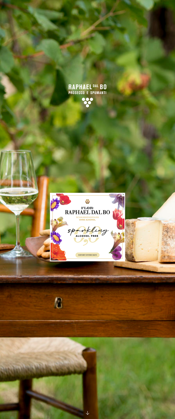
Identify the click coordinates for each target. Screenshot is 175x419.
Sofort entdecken (87, 255)
